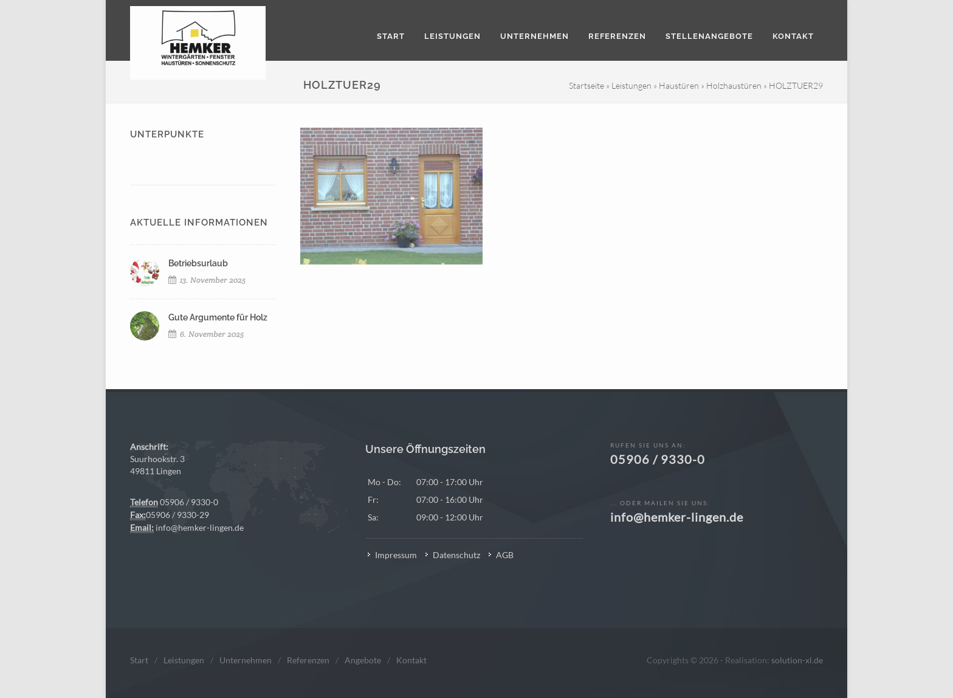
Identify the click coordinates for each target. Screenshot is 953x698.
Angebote (363, 660)
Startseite (586, 85)
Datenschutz (456, 555)
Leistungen (631, 85)
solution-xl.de (797, 660)
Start (139, 660)
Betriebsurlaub (198, 263)
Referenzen (308, 660)
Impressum (396, 555)
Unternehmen (245, 660)
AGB (505, 555)
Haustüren (679, 85)
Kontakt (411, 660)
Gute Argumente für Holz (217, 317)
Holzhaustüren (734, 85)
